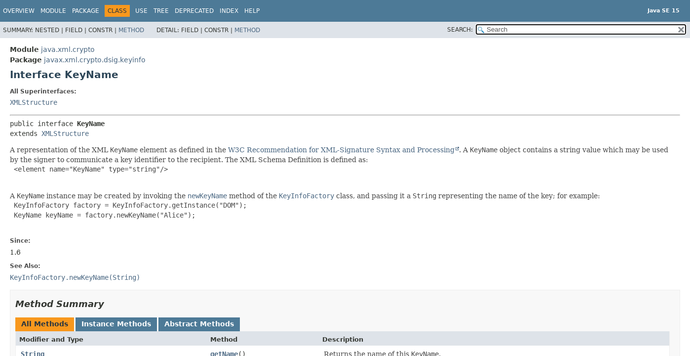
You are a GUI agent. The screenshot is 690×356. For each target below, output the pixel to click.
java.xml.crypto (68, 49)
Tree (161, 10)
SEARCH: (460, 29)
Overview (19, 10)
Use (141, 10)
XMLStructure (33, 102)
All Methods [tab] (44, 324)
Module (53, 10)
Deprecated (194, 10)
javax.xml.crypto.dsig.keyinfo (95, 60)
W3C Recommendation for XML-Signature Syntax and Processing (341, 150)
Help (252, 10)
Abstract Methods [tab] (199, 324)
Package (85, 10)
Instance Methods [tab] (116, 324)
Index (229, 10)
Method (131, 30)
